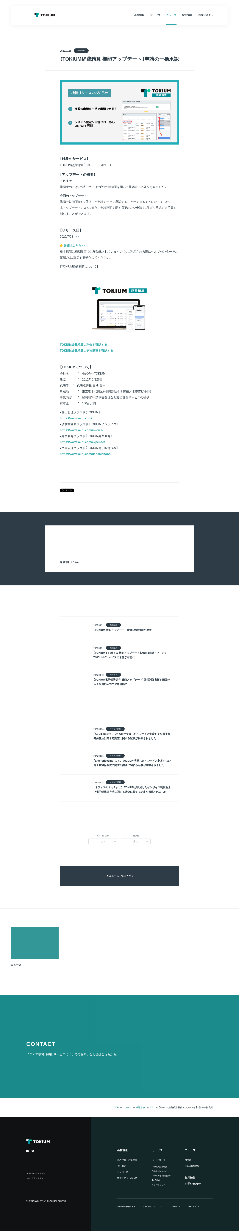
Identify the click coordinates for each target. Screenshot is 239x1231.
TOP (116, 1107)
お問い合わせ (193, 1183)
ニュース (127, 1107)
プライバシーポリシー (35, 1173)
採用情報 (190, 1177)
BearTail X (192, 1206)
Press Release (192, 1166)
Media (188, 1160)
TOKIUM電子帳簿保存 (161, 1176)
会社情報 (122, 1150)
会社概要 (121, 1166)
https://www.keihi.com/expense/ (82, 442)
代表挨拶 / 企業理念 (127, 1160)
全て (103, 841)
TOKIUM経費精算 (159, 1167)
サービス (157, 1150)
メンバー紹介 (124, 1172)
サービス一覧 (159, 1160)
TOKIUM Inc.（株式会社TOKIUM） (45, 15)
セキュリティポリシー (35, 1178)
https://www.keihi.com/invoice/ (81, 430)
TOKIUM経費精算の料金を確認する (83, 344)
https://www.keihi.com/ (76, 418)
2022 (152, 1107)
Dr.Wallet (156, 1180)
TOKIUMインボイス (160, 1171)
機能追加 (140, 1107)
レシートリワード (159, 1185)
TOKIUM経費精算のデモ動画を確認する (86, 350)
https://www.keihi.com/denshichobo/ (86, 454)
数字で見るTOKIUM (127, 1178)
